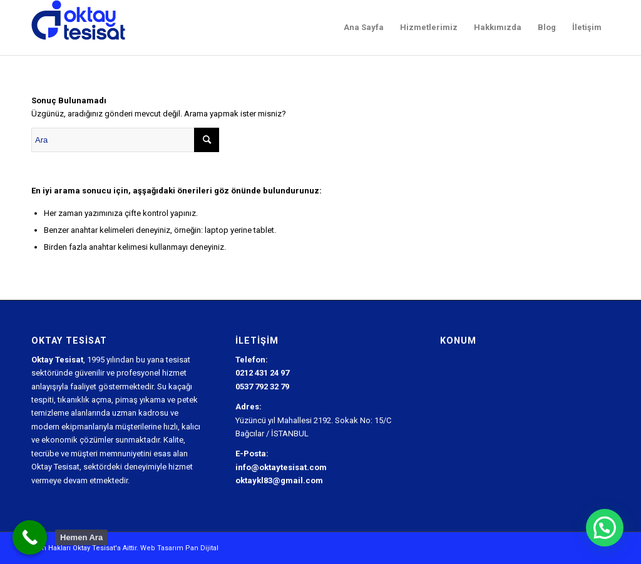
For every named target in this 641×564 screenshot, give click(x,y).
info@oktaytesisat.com (281, 467)
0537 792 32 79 (262, 386)
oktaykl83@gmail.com (279, 480)
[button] (604, 527)
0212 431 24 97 (262, 372)
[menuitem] (364, 27)
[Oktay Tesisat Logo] (78, 27)
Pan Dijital (201, 548)
